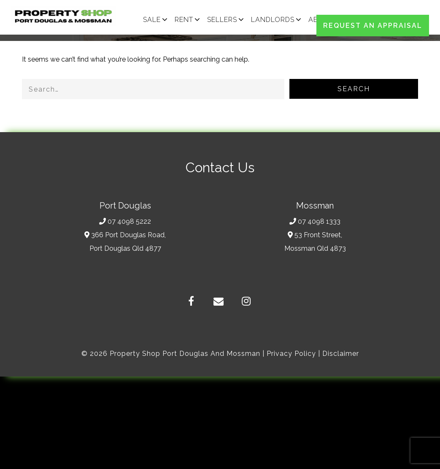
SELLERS (222, 20)
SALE (152, 20)
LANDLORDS (272, 20)
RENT (184, 20)
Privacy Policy (291, 354)
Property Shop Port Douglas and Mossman (185, 354)
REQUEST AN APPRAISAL (372, 26)
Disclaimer (340, 354)
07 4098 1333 (314, 221)
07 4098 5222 (125, 221)
